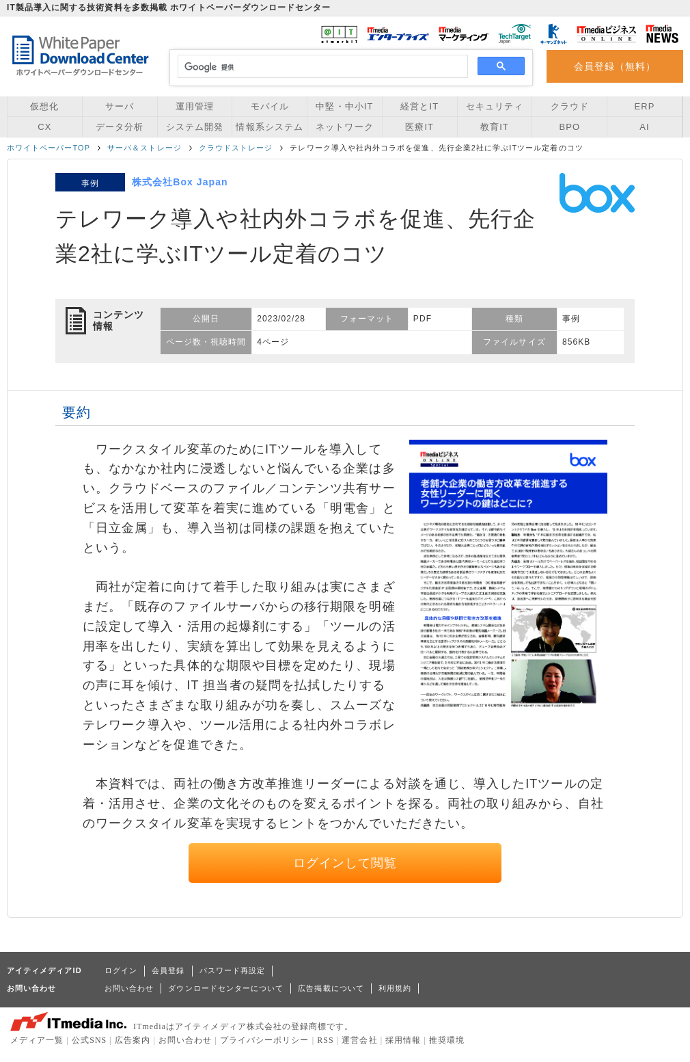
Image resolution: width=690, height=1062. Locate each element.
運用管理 (195, 106)
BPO (569, 127)
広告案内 (132, 1040)
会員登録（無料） (615, 66)
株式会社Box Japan (180, 181)
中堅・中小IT (344, 106)
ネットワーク (344, 127)
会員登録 (168, 970)
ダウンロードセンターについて (226, 988)
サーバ (119, 106)
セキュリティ (494, 106)
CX (44, 127)
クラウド (570, 106)
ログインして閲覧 (345, 863)
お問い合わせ (129, 988)
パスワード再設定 (232, 970)
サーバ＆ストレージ (144, 148)
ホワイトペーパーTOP (48, 148)
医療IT (419, 127)
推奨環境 (447, 1040)
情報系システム (269, 127)
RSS (325, 1040)
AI (644, 127)
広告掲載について (331, 988)
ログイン (121, 970)
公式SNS (89, 1040)
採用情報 (403, 1040)
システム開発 (194, 127)
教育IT (494, 127)
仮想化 (44, 106)
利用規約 (394, 988)
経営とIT (419, 106)
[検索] (320, 67)
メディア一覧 (37, 1040)
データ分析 (119, 127)
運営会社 (359, 1040)
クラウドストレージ (236, 148)
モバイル (270, 106)
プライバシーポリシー (264, 1040)
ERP (645, 106)
